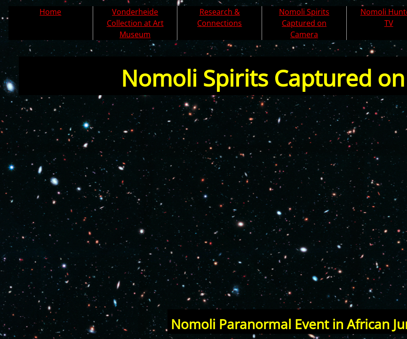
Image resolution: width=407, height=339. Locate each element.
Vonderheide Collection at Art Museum (135, 23)
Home (50, 12)
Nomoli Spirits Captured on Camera (304, 23)
